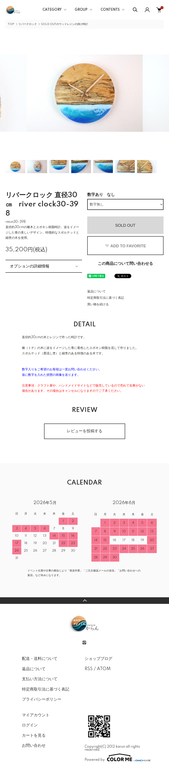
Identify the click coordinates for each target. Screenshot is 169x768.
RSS (89, 669)
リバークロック (27, 24)
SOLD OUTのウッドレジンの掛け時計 (64, 24)
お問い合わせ (34, 745)
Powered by (116, 757)
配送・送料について (39, 659)
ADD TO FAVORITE (125, 246)
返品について (96, 291)
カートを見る (34, 735)
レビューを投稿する (84, 431)
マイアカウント (36, 715)
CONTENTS (110, 10)
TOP (11, 24)
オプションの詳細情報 (29, 266)
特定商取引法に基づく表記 (105, 298)
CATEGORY (52, 10)
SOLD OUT (125, 225)
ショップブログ (98, 659)
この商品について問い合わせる (125, 264)
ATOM (104, 669)
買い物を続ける (98, 304)
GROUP (81, 10)
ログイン (30, 725)
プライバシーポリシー (41, 699)
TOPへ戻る (84, 600)
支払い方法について (39, 679)
